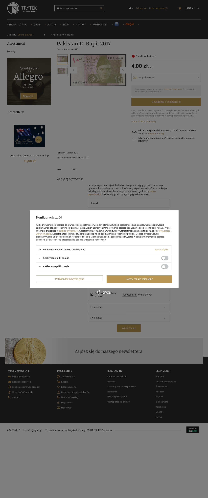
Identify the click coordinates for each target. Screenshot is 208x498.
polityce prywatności (68, 231)
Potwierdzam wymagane (69, 278)
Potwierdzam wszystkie (139, 278)
